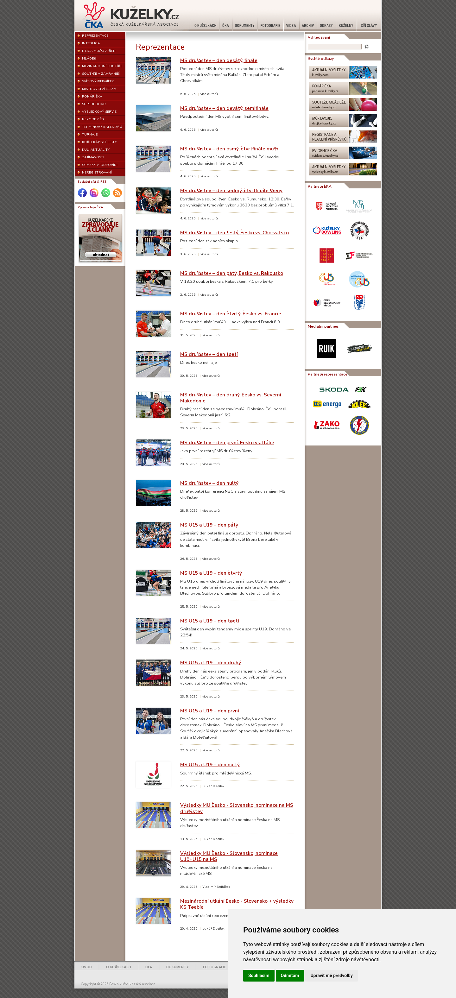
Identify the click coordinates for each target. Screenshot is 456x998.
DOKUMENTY (177, 967)
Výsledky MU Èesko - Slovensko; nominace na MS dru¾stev (236, 808)
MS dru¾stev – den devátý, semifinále (224, 108)
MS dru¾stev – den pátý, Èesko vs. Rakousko (231, 273)
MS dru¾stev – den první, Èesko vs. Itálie (227, 442)
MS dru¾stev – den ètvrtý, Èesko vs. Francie (230, 313)
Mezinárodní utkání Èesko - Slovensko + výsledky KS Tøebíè (237, 904)
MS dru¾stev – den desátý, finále (218, 60)
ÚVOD (86, 967)
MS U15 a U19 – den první (209, 710)
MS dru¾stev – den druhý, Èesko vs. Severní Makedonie (230, 397)
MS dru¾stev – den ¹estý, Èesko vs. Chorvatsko (234, 232)
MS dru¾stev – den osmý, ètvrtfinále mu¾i (230, 148)
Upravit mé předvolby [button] (331, 975)
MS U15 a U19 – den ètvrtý (211, 573)
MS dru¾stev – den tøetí (209, 354)
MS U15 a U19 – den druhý (210, 662)
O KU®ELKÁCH (118, 967)
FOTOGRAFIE (214, 967)
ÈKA (148, 967)
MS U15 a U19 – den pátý (209, 524)
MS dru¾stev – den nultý (209, 483)
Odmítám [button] (290, 975)
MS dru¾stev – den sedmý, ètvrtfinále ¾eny (231, 190)
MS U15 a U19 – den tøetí (209, 620)
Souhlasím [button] (258, 975)
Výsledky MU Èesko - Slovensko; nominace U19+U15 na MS (229, 856)
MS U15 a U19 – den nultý (210, 764)
